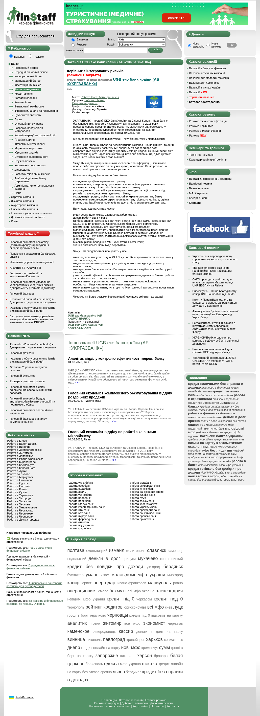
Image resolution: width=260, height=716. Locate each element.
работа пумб (138, 497)
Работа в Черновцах (20, 516)
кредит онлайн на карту (100, 648)
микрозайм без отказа (232, 420)
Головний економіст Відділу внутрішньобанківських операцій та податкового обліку (32, 401)
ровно (178, 583)
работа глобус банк (81, 503)
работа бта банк (79, 509)
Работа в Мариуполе (20, 477)
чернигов (175, 623)
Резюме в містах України (205, 130)
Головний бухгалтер (23, 375)
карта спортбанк (235, 472)
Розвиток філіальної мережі (32, 173)
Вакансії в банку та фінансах (207, 68)
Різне (18, 192)
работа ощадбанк (80, 488)
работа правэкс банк (143, 516)
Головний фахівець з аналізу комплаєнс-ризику (28, 420)
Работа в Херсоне (18, 504)
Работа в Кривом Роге (21, 467)
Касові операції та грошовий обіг (36, 135)
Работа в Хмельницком (22, 507)
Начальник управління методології (32, 262)
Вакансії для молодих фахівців (209, 77)
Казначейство (23, 102)
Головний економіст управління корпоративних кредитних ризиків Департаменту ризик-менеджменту (32, 284)
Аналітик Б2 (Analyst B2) (25, 267)
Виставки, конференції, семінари (210, 178)
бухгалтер (75, 575)
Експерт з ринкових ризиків (27, 381)
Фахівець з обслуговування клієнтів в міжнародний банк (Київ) (32, 309)
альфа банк (225, 395)
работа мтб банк (79, 512)
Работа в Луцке (17, 471)
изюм (105, 575)
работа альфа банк (142, 494)
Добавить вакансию (135, 703)
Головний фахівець (22, 293)
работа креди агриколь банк (87, 506)
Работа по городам (106, 703)
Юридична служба (26, 152)
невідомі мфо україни (86, 599)
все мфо (132, 623)
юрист (86, 583)
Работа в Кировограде (21, 461)
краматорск (173, 640)
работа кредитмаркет (143, 503)
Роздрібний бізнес (26, 67)
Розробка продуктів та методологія (29, 129)
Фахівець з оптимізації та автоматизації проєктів (26, 275)
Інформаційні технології (30, 143)
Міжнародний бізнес (27, 80)
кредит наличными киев (229, 439)
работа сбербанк (79, 485)
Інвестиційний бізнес (28, 84)
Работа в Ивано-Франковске (25, 458)
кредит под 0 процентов (203, 402)
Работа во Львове (18, 474)
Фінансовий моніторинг (29, 106)
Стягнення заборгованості (31, 156)
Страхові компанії (22, 196)
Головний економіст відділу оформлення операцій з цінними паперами (31, 389)
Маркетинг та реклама (29, 148)
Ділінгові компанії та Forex (28, 217)
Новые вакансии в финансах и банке (29, 549)
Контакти (195, 202)
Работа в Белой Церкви (22, 443)
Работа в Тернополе (20, 495)
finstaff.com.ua (25, 697)
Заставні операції (26, 97)
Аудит (18, 119)
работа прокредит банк (144, 509)
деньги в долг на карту (159, 632)
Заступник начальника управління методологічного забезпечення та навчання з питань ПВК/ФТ (32, 319)
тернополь (76, 607)
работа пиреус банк (81, 516)
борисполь (94, 664)
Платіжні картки (25, 139)
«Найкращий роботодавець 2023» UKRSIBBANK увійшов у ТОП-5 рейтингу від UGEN (214, 360)
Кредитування (24, 93)
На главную (109, 700)
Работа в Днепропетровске (24, 449)
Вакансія (82, 39)
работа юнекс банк (142, 488)
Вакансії (198, 92)
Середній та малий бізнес (31, 72)
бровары (161, 656)
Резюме (82, 44)
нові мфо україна (140, 591)
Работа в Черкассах (20, 510)
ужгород (153, 567)
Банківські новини (200, 183)
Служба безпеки (25, 161)
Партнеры (157, 706)
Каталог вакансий (131, 700)
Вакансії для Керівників (204, 82)
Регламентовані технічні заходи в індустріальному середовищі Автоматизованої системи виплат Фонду (214, 327)
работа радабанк (79, 497)
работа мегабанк (140, 482)
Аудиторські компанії (24, 205)
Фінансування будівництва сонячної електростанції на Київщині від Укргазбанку (216, 314)
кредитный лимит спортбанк (206, 428)
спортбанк (194, 450)
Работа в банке (94, 100)
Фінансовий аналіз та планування (36, 110)
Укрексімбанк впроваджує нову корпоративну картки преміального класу (215, 259)
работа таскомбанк (142, 500)
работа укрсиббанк (81, 482)
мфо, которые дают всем (228, 479)
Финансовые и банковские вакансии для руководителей (34, 584)
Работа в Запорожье (20, 455)
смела (103, 591)
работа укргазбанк (80, 494)
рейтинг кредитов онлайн (214, 461)
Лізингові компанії (22, 201)
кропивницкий (171, 559)
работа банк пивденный (145, 512)
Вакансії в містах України (205, 87)
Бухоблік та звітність (28, 115)
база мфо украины (231, 464)
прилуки (129, 559)
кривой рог (136, 640)
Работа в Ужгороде (19, 498)
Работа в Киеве (17, 440)
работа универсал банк (145, 485)
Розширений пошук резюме (136, 34)
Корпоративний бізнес (29, 76)
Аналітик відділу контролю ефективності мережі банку (116, 358)
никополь (94, 640)
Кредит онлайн (198, 197)
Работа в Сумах (17, 492)
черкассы (144, 599)
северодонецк (104, 632)
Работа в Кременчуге (20, 464)
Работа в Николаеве (20, 480)
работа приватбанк (142, 519)
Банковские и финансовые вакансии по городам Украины (35, 602)
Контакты (173, 706)
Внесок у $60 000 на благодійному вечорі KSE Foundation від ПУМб (215, 292)
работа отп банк (79, 522)
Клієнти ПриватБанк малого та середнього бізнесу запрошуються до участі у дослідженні (215, 302)
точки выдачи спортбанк (229, 409)
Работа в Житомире (20, 452)
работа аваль (77, 491)
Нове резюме (216, 45)
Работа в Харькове (19, 501)
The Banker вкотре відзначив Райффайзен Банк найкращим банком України (212, 270)
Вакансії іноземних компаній (207, 73)
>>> (77, 382)
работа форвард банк (83, 519)
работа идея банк (80, 500)
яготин (95, 623)
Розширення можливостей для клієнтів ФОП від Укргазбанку (212, 351)
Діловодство (23, 169)
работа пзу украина (81, 525)
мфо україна (130, 664)
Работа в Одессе (18, 483)
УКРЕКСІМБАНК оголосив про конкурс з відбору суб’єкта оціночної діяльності (216, 340)
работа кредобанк (80, 528)
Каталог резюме (155, 700)
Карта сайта (141, 706)
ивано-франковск (131, 583)
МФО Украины (198, 193)
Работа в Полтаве (18, 486)
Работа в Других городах (23, 519)
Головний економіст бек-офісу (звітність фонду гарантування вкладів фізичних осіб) (29, 245)
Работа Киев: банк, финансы (100, 97)
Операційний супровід (29, 123)
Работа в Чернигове (20, 513)
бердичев (133, 672)
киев (168, 607)
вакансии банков (211, 417)
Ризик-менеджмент (28, 89)
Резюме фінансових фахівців (208, 121)
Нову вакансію (198, 45)
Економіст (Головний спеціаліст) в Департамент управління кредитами (33, 301)
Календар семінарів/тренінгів (208, 159)
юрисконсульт (135, 607)
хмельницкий (96, 551)
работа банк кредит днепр (146, 491)
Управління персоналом (30, 165)
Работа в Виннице (18, 446)
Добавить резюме (162, 703)
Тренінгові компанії (201, 154)
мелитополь (136, 551)
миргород (175, 575)
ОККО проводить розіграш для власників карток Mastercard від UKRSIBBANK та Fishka (213, 282)
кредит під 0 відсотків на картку (156, 615)
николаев (127, 656)
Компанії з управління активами (31, 213)
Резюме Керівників (201, 125)
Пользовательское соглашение (109, 706)
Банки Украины (199, 188)
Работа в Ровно (17, 489)
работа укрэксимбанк (143, 506)
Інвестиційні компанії (24, 209)
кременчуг (149, 648)
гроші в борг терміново (86, 615)
